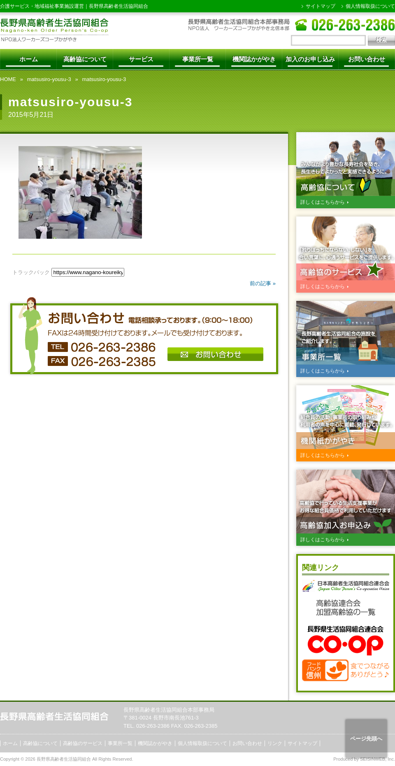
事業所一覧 (197, 59)
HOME (8, 79)
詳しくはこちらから (322, 202)
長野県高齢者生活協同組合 (118, 6)
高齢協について (85, 59)
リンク (274, 743)
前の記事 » (263, 283)
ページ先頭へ (366, 739)
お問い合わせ (366, 59)
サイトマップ (320, 6)
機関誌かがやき (254, 59)
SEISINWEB (372, 759)
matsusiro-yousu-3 (49, 79)
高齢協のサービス (82, 743)
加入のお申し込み (310, 59)
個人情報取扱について (370, 6)
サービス (141, 59)
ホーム (28, 59)
